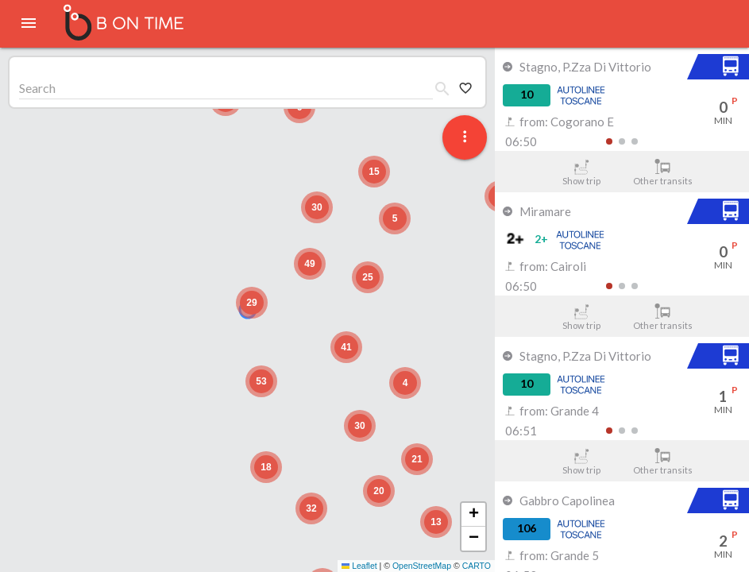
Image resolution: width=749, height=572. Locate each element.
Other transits (663, 172)
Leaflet (359, 565)
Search (37, 87)
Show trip (581, 172)
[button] (252, 303)
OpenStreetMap (421, 565)
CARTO (476, 565)
